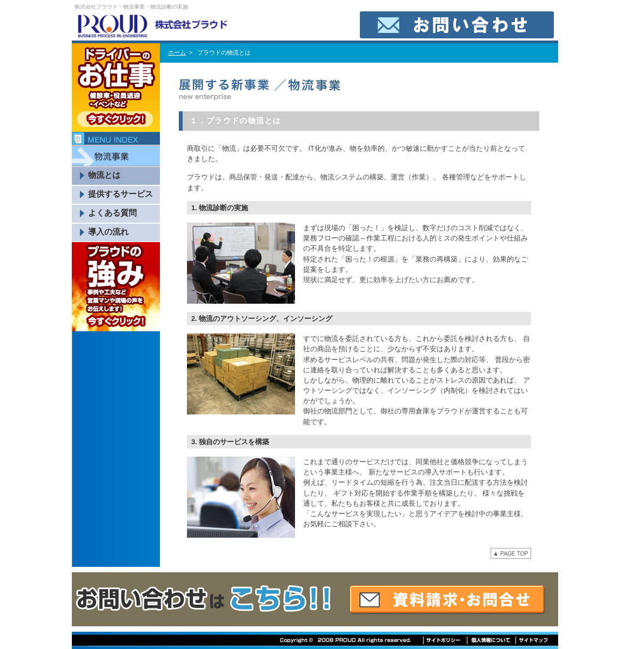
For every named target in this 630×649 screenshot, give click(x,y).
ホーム (177, 52)
